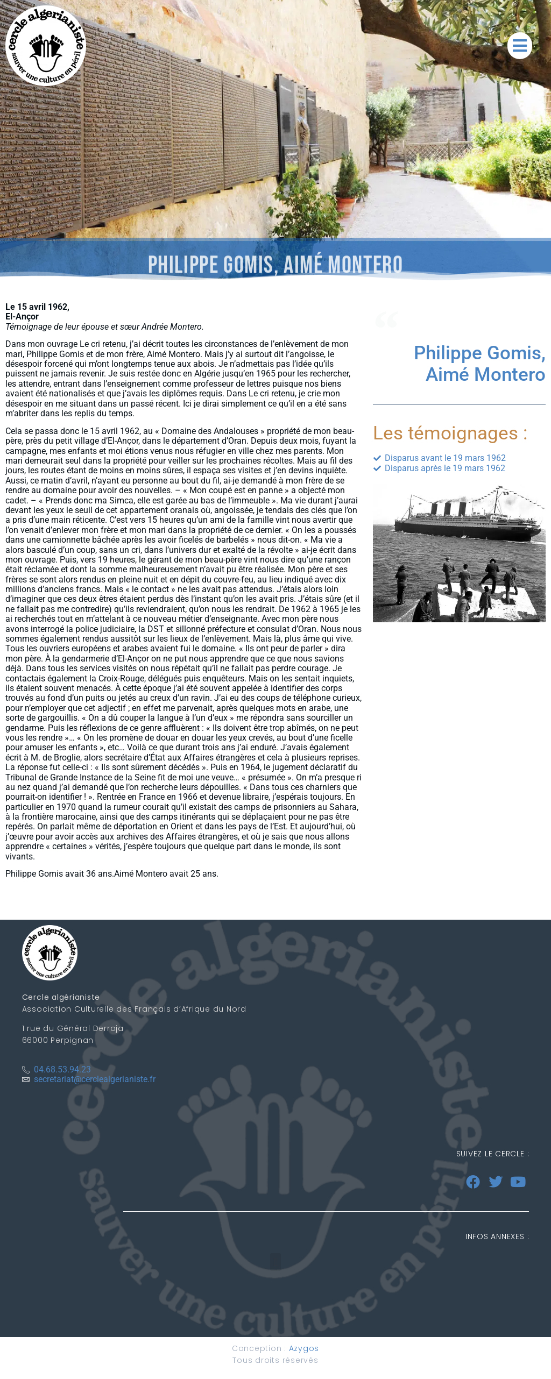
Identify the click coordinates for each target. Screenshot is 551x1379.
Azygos (304, 1348)
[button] (519, 45)
